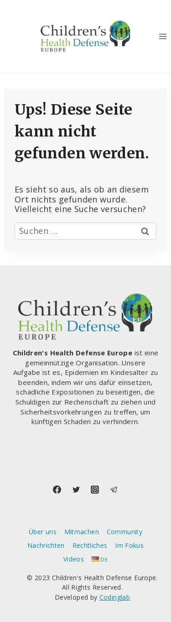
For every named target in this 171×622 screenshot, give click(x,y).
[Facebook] (57, 489)
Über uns (43, 531)
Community (124, 531)
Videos (73, 559)
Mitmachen (81, 531)
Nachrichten (46, 545)
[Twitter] (76, 489)
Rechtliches (90, 545)
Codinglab (114, 597)
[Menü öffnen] (162, 36)
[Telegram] (114, 489)
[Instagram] (95, 489)
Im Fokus (129, 545)
